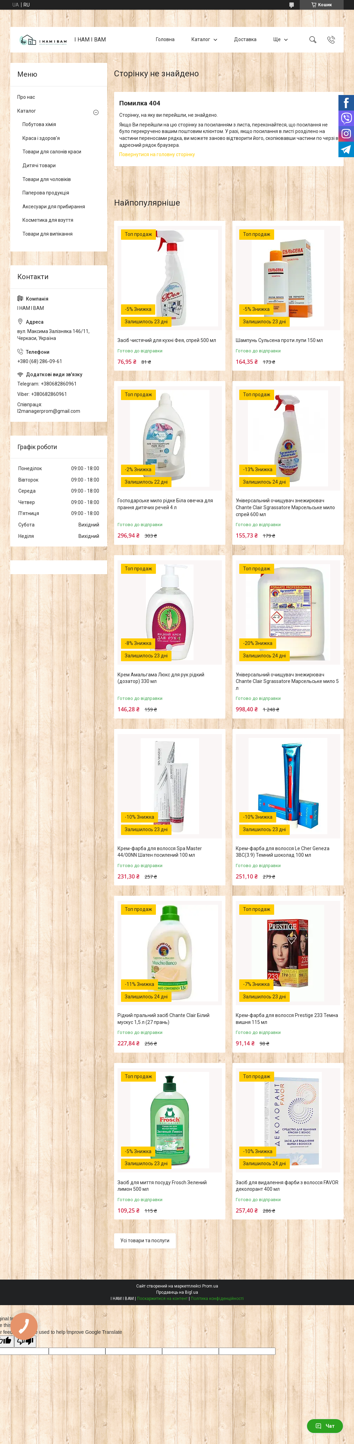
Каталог (201, 39)
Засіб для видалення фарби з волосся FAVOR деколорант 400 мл (287, 1186)
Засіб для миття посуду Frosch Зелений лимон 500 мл (162, 1186)
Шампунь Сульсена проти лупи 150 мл (279, 340)
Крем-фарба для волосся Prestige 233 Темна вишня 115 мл (287, 1019)
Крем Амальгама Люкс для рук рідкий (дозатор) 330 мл (161, 678)
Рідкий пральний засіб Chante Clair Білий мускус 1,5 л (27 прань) (163, 1019)
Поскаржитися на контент (162, 1298)
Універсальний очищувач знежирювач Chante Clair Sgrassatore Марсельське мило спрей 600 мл (285, 507)
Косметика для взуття (47, 220)
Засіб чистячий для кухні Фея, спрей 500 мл (167, 340)
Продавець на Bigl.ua (177, 1292)
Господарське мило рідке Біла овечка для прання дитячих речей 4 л (165, 504)
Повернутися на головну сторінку (157, 154)
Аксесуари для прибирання (53, 206)
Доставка (245, 39)
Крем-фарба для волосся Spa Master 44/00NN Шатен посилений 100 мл (160, 852)
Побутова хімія (39, 124)
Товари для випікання (47, 234)
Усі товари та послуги (144, 1240)
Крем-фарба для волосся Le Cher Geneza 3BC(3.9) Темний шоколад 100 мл (282, 852)
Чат (325, 1426)
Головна (165, 39)
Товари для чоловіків (46, 179)
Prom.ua (210, 1286)
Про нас (26, 97)
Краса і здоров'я (41, 138)
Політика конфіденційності (217, 1298)
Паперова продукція (45, 193)
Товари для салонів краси (51, 151)
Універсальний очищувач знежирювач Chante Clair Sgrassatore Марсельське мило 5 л (287, 681)
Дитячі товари (39, 165)
